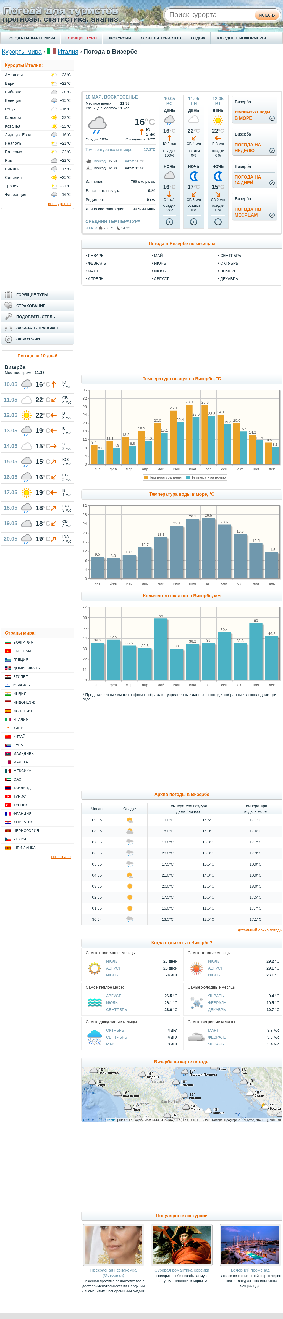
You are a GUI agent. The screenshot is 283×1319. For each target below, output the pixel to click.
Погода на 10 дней (37, 356)
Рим (9, 160)
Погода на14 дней (248, 180)
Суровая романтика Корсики (181, 1270)
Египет (20, 677)
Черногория (26, 831)
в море (252, 115)
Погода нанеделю (248, 147)
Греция (20, 659)
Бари (10, 83)
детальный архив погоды (260, 930)
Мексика (22, 771)
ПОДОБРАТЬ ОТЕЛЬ (35, 317)
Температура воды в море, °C (181, 494)
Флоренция (15, 194)
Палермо (13, 152)
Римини (12, 169)
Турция (20, 805)
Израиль (21, 685)
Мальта (20, 762)
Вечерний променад (250, 1270)
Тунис (19, 796)
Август (113, 968)
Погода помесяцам (248, 212)
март (93, 271)
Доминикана (27, 668)
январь (96, 255)
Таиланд (22, 788)
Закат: (129, 161)
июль (160, 271)
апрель (95, 279)
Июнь (112, 975)
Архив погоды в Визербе (181, 794)
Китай (19, 736)
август (161, 279)
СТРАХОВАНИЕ (30, 306)
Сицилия (13, 177)
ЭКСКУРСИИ (119, 38)
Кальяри (13, 117)
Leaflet (111, 1120)
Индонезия (25, 702)
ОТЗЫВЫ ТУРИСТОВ (161, 38)
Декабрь (217, 1009)
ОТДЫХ (198, 38)
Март (213, 1030)
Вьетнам (22, 651)
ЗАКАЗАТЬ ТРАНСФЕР (37, 328)
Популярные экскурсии (182, 1215)
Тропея (12, 186)
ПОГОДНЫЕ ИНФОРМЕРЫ (240, 38)
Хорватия (23, 822)
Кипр (18, 728)
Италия (68, 51)
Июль (112, 961)
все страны (61, 856)
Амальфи (14, 75)
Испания (22, 711)
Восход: (100, 161)
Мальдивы (24, 754)
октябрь (229, 263)
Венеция (13, 100)
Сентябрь (116, 1009)
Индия (20, 694)
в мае (91, 227)
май (158, 255)
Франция (22, 813)
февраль (97, 263)
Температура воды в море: (109, 149)
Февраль (217, 1002)
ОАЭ (18, 779)
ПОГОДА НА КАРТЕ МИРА (31, 38)
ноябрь (228, 271)
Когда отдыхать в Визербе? (181, 942)
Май (110, 1044)
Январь (216, 996)
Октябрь (115, 1030)
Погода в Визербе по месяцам (182, 243)
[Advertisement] (181, 72)
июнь (160, 263)
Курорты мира (22, 51)
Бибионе (13, 92)
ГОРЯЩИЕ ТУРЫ (81, 38)
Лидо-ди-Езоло (19, 134)
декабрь (229, 279)
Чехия (19, 839)
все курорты (59, 203)
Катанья (12, 126)
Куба (18, 745)
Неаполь (13, 143)
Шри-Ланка (25, 848)
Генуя (10, 109)
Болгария (23, 642)
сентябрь (230, 255)
